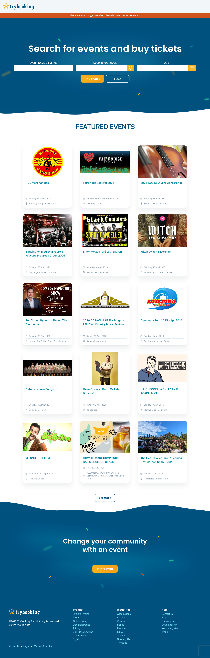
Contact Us (167, 613)
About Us (14, 646)
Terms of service (43, 646)
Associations (124, 613)
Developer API (169, 624)
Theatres (122, 642)
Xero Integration (170, 628)
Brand (165, 631)
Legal (26, 646)
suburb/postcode (105, 62)
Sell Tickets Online (83, 631)
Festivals (121, 628)
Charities (122, 617)
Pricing (76, 628)
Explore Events (81, 613)
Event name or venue (43, 62)
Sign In (76, 639)
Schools (121, 635)
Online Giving (80, 621)
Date (166, 62)
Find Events (92, 78)
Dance (120, 624)
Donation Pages (81, 624)
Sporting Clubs (125, 639)
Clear (117, 78)
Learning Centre (170, 621)
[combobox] (105, 68)
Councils (121, 621)
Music (120, 631)
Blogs (165, 617)
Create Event (105, 568)
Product (77, 617)
